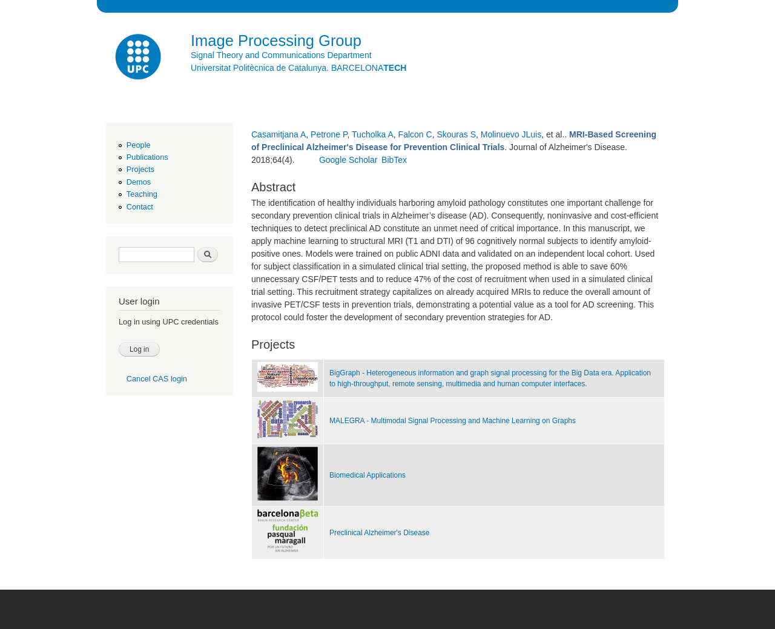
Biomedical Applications (367, 475)
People (139, 145)
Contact (140, 206)
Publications (147, 157)
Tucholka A (373, 134)
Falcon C (415, 134)
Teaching (142, 194)
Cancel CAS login (157, 378)
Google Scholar (348, 160)
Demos (139, 181)
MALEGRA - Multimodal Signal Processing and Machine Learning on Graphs (452, 421)
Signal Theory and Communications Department (281, 55)
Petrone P (329, 134)
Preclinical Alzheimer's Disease (379, 533)
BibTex (394, 160)
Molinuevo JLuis (511, 134)
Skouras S (456, 134)
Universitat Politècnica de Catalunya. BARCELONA (298, 68)
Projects (140, 169)
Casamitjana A (278, 134)
